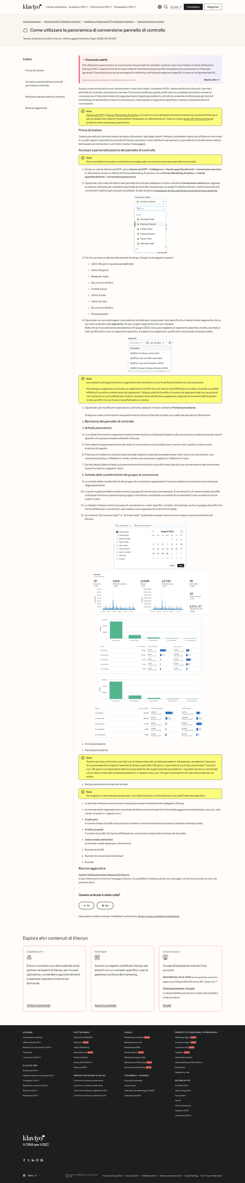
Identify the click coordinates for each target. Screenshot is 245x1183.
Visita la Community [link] (38, 1005)
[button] (150, 224)
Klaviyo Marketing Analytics (122, 115)
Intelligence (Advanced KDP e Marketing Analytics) (109, 21)
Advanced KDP (95, 115)
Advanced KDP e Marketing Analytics (62, 21)
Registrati (213, 6)
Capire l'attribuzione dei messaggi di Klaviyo (104, 874)
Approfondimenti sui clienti (151, 21)
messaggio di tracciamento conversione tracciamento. (186, 190)
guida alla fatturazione (196, 118)
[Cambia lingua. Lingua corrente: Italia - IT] (160, 7)
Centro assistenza (32, 21)
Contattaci (193, 6)
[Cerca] (166, 7)
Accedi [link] (167, 1005)
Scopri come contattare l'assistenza (158, 916)
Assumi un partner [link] (105, 1005)
